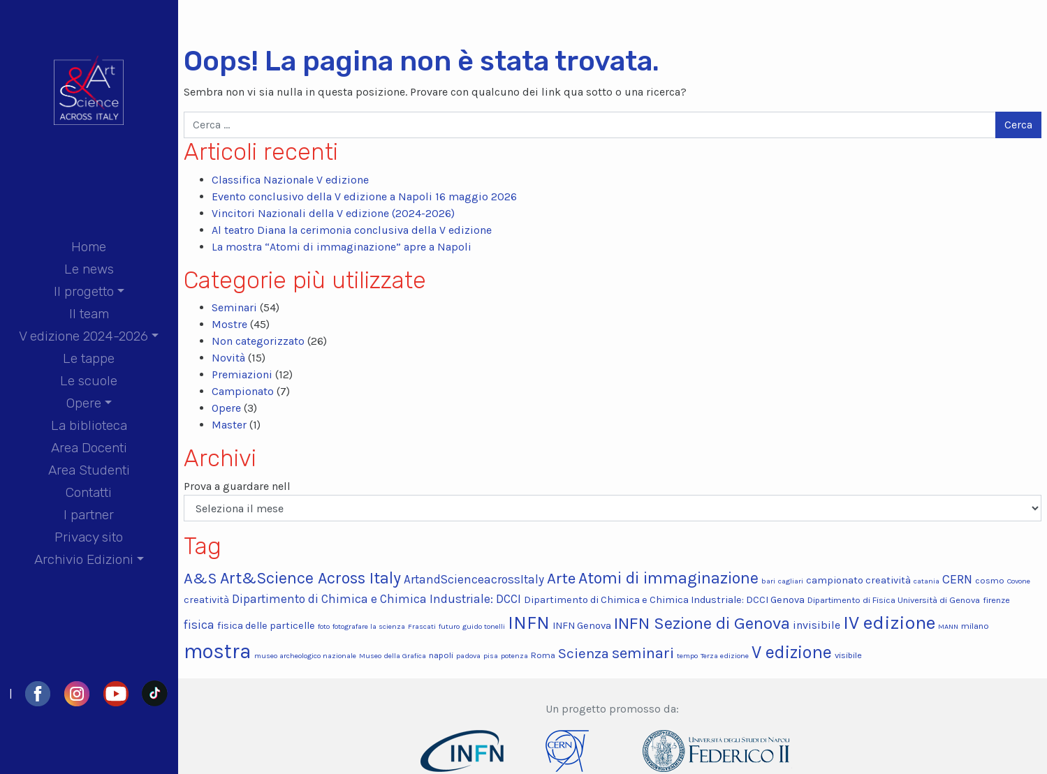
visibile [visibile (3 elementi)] (848, 655)
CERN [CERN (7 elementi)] (957, 579)
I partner (89, 515)
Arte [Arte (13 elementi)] (561, 578)
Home (88, 247)
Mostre (229, 324)
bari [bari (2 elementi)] (768, 581)
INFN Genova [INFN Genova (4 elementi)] (581, 626)
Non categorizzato (258, 341)
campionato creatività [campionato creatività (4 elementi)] (858, 580)
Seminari (234, 307)
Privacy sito (88, 537)
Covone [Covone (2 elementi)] (1018, 581)
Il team (89, 314)
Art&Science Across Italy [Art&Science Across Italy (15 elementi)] (310, 578)
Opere (83, 403)
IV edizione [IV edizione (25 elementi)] (889, 622)
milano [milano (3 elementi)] (975, 625)
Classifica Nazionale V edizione (290, 179)
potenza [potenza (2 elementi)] (514, 655)
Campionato (243, 391)
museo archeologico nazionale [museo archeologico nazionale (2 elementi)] (305, 655)
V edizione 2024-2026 (83, 336)
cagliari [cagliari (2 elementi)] (790, 581)
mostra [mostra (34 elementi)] (217, 651)
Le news (89, 269)
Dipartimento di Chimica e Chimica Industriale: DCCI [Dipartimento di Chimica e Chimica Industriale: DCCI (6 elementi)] (376, 599)
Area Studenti (89, 470)
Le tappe (89, 358)
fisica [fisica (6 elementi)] (199, 625)
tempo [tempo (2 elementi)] (687, 655)
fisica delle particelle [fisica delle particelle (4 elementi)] (266, 626)
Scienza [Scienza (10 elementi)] (583, 653)
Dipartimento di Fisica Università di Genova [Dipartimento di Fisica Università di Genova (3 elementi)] (893, 600)
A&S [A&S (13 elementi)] (200, 578)
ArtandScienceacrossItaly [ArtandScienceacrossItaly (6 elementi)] (474, 579)
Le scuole (88, 381)
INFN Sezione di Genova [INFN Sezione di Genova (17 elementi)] (702, 623)
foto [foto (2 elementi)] (324, 626)
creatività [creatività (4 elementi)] (206, 600)
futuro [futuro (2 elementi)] (449, 626)
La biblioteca (89, 425)
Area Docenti (89, 448)
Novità (228, 357)
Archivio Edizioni (83, 559)
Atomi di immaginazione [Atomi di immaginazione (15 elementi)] (668, 578)
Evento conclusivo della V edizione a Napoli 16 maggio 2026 (364, 196)
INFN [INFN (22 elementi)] (529, 623)
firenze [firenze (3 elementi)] (996, 600)
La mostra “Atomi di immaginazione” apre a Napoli (341, 246)
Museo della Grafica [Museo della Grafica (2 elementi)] (392, 655)
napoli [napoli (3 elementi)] (441, 655)
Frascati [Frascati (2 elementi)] (422, 626)
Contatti (89, 492)
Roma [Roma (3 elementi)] (543, 655)
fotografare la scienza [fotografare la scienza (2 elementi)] (368, 626)
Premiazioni (242, 374)
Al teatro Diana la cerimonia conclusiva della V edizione (352, 230)
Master (229, 424)
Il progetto (84, 291)
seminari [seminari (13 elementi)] (643, 652)
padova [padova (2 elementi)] (468, 655)
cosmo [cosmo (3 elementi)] (989, 580)
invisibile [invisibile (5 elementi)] (816, 625)
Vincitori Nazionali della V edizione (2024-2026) (333, 213)
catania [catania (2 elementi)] (926, 581)
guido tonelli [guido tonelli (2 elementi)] (483, 626)
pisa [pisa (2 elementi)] (490, 655)
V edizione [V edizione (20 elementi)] (792, 652)
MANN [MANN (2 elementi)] (948, 626)
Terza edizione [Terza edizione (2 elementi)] (725, 655)
